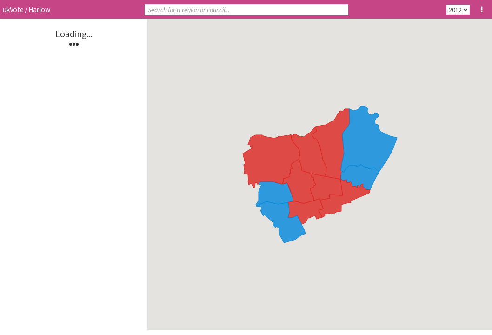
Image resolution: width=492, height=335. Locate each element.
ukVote (13, 9)
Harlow (39, 9)
